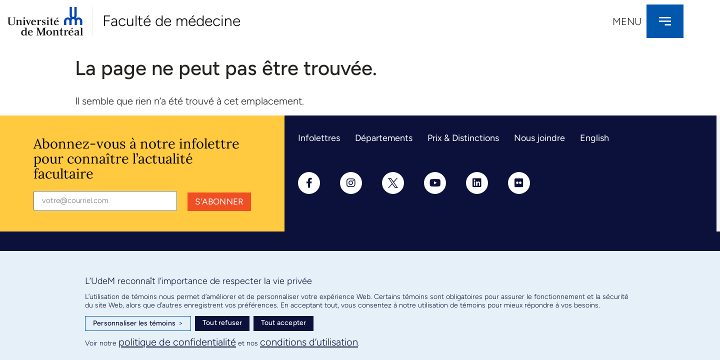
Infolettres (319, 138)
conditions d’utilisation (309, 342)
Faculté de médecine (171, 21)
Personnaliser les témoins (138, 323)
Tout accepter (283, 322)
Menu (627, 22)
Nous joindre (539, 138)
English (594, 138)
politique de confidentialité (177, 342)
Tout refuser (222, 322)
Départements (383, 138)
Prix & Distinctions (463, 138)
